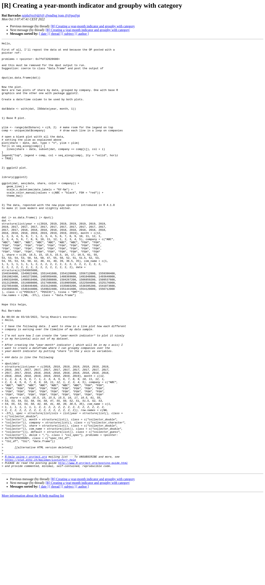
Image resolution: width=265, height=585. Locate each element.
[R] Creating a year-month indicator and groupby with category (93, 26)
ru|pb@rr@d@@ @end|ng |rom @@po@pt (51, 15)
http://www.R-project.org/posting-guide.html (93, 547)
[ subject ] (69, 33)
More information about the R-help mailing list (33, 581)
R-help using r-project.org (26, 540)
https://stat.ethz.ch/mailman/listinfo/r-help (40, 543)
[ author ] (82, 33)
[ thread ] (55, 33)
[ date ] (43, 33)
